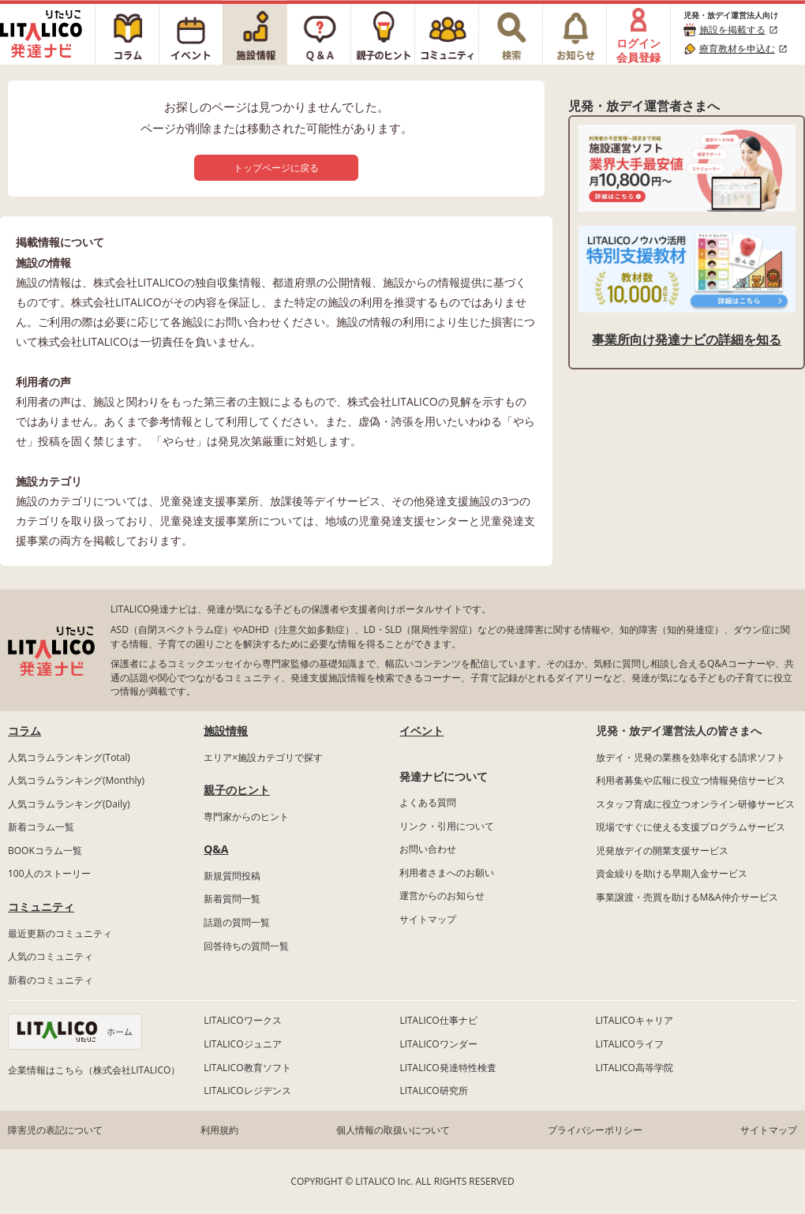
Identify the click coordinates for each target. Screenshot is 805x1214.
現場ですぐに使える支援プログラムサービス (690, 827)
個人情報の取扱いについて (393, 1130)
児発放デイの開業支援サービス (662, 850)
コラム (24, 730)
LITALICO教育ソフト (247, 1067)
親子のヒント (237, 789)
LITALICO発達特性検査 (447, 1067)
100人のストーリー (49, 873)
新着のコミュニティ (50, 980)
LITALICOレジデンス (247, 1090)
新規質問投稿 (232, 875)
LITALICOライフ (630, 1044)
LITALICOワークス (242, 1020)
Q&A (216, 848)
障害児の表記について (55, 1130)
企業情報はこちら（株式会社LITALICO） (94, 1070)
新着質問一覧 (232, 898)
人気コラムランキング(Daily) (69, 804)
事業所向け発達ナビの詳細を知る (686, 339)
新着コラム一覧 (41, 827)
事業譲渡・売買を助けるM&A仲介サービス (687, 897)
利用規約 (219, 1130)
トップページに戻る (276, 167)
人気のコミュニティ (50, 956)
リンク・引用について (446, 826)
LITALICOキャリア (634, 1020)
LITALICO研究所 (433, 1090)
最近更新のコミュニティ (60, 933)
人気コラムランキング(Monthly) (76, 780)
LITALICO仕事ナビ (438, 1020)
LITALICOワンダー (438, 1044)
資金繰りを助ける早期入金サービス (671, 873)
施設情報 (226, 730)
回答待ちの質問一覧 (246, 946)
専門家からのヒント (246, 816)
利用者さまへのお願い (446, 872)
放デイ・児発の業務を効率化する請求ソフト (690, 757)
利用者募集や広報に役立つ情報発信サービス (690, 780)
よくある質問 (427, 802)
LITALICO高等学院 (634, 1067)
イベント (421, 730)
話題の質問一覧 (237, 922)
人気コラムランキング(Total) (69, 757)
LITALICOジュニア (242, 1044)
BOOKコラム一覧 (45, 850)
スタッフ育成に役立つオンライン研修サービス (695, 804)
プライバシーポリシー (595, 1130)
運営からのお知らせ (442, 895)
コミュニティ (41, 906)
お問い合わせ (427, 849)
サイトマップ (427, 919)
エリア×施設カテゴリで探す (263, 757)
